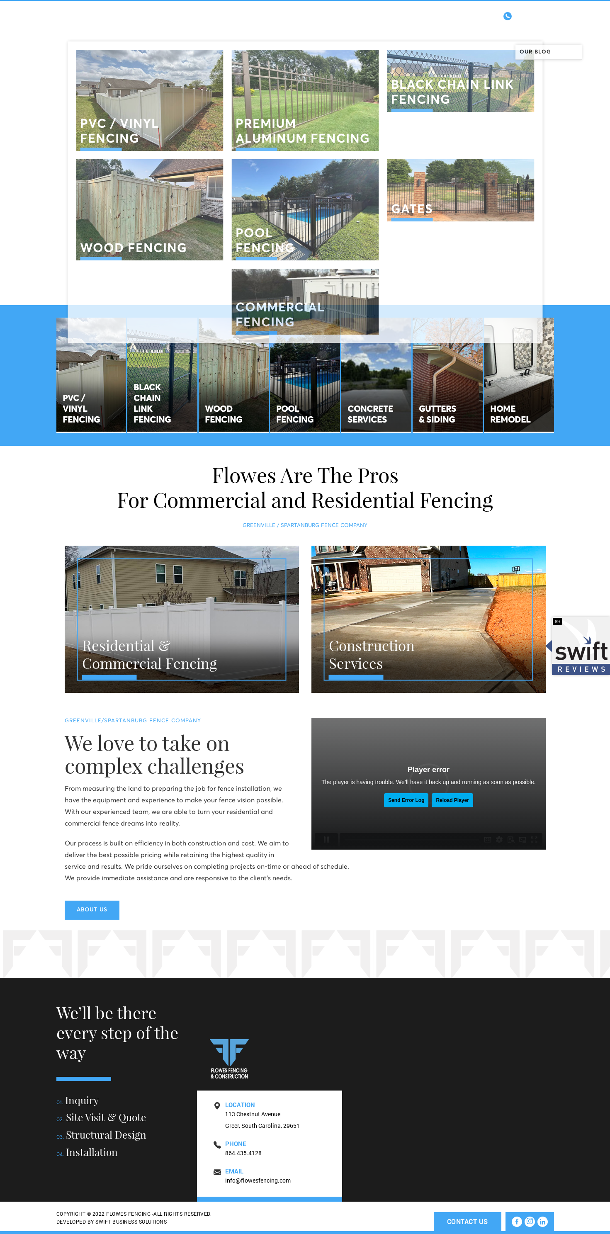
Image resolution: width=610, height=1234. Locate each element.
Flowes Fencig (93, 33)
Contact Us (534, 30)
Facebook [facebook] (576, 166)
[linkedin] (542, 1222)
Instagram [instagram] (576, 215)
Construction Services (402, 30)
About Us (277, 30)
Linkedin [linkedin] (576, 265)
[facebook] (517, 1222)
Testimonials (478, 30)
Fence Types (327, 30)
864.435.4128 (525, 15)
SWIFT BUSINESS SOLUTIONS (131, 1221)
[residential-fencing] (182, 619)
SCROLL (305, 283)
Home (239, 30)
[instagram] (530, 1222)
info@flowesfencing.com (258, 1180)
